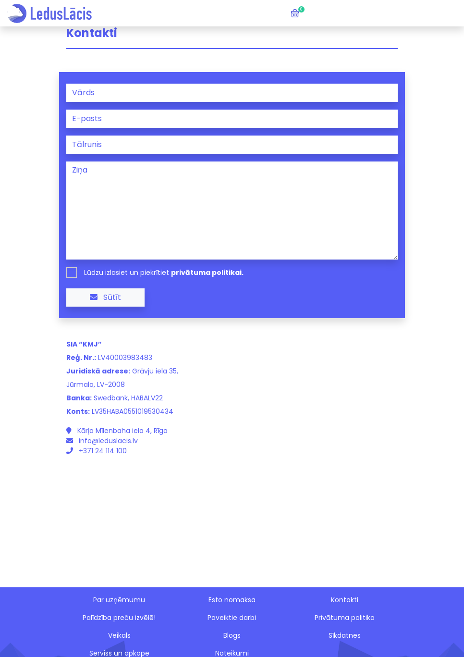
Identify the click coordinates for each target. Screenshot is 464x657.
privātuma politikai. (207, 272)
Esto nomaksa (232, 600)
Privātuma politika (345, 617)
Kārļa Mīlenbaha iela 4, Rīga (117, 430)
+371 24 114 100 (96, 451)
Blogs (232, 635)
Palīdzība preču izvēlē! (119, 617)
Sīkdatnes (345, 635)
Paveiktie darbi (232, 617)
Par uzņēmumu (119, 600)
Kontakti (344, 600)
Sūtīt (105, 297)
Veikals (119, 635)
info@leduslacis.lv (102, 441)
